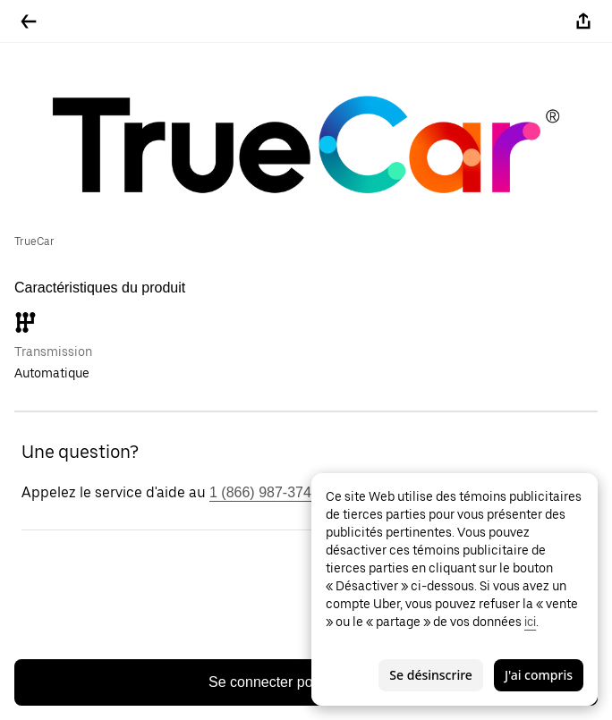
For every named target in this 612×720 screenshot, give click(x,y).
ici (530, 621)
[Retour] (28, 21)
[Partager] (583, 21)
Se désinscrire (430, 674)
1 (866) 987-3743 (264, 492)
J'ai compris (539, 674)
